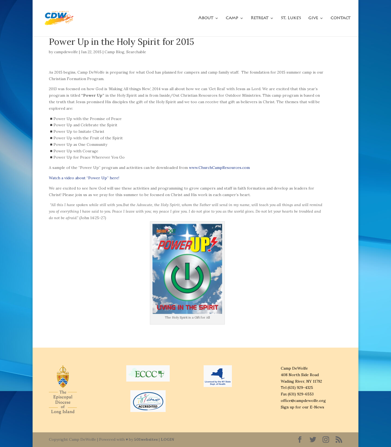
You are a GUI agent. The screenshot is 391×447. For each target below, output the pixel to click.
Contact (340, 18)
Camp (232, 18)
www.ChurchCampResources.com (219, 167)
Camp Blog (114, 51)
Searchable (136, 51)
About (205, 18)
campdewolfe (66, 51)
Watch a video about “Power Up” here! (84, 177)
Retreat (259, 18)
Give (313, 18)
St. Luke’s (291, 18)
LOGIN (167, 439)
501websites (146, 439)
